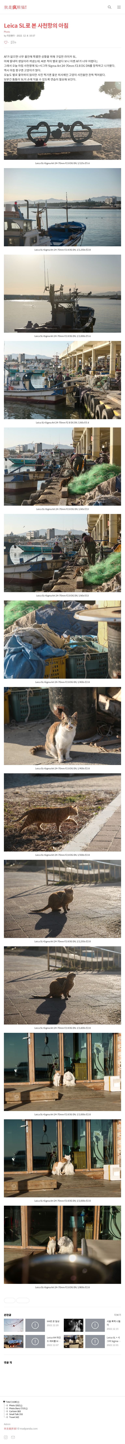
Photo (7, 31)
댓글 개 (8, 1362)
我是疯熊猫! (15, 7)
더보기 (117, 1315)
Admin (7, 1424)
